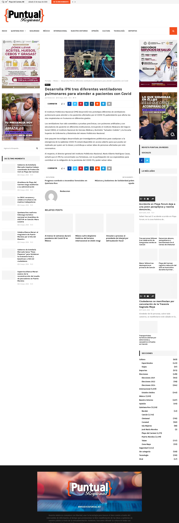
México (46, 31)
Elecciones (143, 374)
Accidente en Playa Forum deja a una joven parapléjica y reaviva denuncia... (157, 207)
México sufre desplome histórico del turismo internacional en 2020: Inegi (88, 238)
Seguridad (34, 31)
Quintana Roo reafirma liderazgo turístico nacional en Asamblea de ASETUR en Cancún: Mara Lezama (28, 217)
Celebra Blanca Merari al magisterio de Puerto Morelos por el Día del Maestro (27, 235)
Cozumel (145, 422)
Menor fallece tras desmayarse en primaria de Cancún (147, 265)
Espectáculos (147, 363)
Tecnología (119, 31)
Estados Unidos (148, 393)
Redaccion (51, 98)
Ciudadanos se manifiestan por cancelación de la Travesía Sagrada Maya (156, 304)
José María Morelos (150, 429)
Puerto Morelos (148, 437)
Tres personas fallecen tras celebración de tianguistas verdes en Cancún (148, 241)
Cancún (145, 415)
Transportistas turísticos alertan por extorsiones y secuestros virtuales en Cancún (147, 340)
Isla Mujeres (147, 426)
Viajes (144, 367)
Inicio (4, 31)
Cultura (106, 31)
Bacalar (145, 411)
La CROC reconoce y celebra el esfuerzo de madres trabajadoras (26, 199)
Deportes (132, 31)
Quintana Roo (17, 31)
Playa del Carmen (149, 433)
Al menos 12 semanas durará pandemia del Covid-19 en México (58, 238)
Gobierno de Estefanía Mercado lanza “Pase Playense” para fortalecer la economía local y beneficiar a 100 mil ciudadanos (28, 255)
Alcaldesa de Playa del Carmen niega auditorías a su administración (27, 184)
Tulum (144, 441)
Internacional (60, 31)
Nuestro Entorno (79, 31)
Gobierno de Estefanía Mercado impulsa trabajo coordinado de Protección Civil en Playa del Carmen (28, 168)
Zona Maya (146, 444)
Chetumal (146, 418)
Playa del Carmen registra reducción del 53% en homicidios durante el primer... (167, 266)
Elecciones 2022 (148, 382)
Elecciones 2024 (148, 385)
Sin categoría (144, 452)
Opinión (95, 31)
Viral (141, 459)
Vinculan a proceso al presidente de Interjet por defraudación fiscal (117, 238)
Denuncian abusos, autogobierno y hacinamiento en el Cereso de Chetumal (167, 241)
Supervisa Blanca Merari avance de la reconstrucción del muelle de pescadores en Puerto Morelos (28, 276)
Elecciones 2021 (148, 378)
